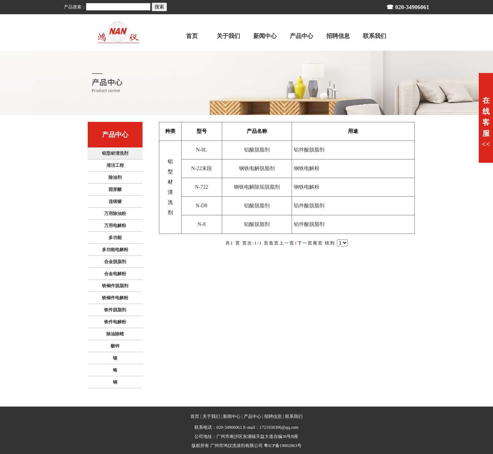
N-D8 (202, 205)
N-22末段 (201, 168)
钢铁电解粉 (306, 168)
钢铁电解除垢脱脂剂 (257, 187)
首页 (194, 416)
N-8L (201, 150)
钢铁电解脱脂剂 (257, 168)
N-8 (202, 224)
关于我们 (211, 416)
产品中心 (252, 416)
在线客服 (486, 122)
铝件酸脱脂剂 (309, 150)
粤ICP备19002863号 (283, 445)
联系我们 (294, 416)
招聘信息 (273, 416)
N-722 (201, 187)
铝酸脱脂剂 (257, 150)
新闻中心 (231, 416)
